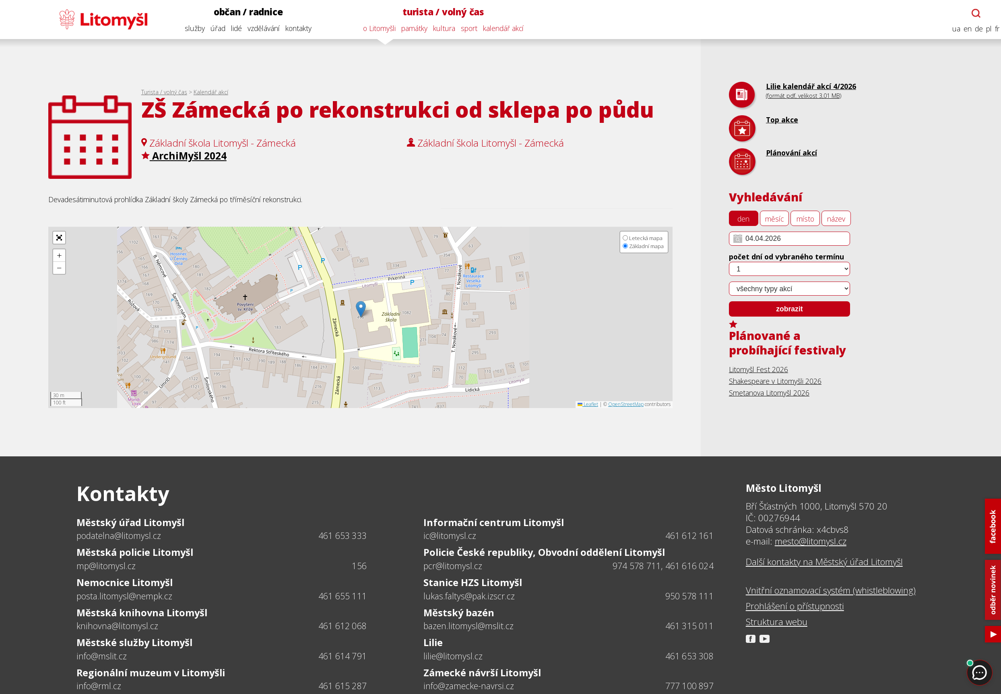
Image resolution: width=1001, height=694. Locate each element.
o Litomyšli (374, 28)
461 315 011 (689, 626)
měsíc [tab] (774, 219)
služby (190, 28)
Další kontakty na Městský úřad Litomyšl (824, 562)
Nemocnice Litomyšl (124, 582)
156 (359, 566)
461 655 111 (342, 596)
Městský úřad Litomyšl (130, 522)
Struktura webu (776, 622)
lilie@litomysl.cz (453, 655)
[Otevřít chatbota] (971, 13)
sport (464, 28)
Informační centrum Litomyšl (493, 522)
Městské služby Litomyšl (134, 642)
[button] (361, 309)
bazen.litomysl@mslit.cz (468, 625)
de (974, 28)
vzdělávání (259, 28)
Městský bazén (458, 612)
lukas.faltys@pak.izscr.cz (469, 595)
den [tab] (743, 219)
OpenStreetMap (626, 404)
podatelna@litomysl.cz (118, 535)
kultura (439, 28)
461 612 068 (342, 626)
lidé (231, 28)
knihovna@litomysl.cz (117, 625)
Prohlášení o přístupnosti (795, 606)
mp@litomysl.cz (106, 565)
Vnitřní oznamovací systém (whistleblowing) (831, 590)
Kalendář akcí (211, 92)
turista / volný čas (438, 12)
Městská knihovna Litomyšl (141, 612)
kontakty (294, 28)
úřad (213, 28)
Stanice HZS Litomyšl (472, 582)
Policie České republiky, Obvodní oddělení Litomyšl (544, 552)
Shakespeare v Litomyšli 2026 (775, 381)
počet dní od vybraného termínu (786, 256)
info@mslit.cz (101, 655)
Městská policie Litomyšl (134, 552)
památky (409, 28)
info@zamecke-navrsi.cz (468, 685)
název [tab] (836, 219)
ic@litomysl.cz (449, 535)
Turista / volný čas (164, 92)
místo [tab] (805, 219)
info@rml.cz (98, 685)
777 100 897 (689, 686)
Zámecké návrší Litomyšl (482, 672)
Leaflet (588, 404)
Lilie (433, 642)
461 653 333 (342, 535)
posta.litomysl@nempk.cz (124, 595)
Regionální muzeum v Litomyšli (150, 672)
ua (951, 28)
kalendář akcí (498, 28)
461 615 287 (342, 686)
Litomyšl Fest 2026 (758, 369)
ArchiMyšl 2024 (184, 155)
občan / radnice (243, 12)
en (963, 28)
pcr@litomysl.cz (452, 565)
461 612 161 (689, 535)
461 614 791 (342, 656)
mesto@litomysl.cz (810, 541)
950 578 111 (689, 596)
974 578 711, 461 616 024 (663, 566)
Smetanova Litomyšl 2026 (769, 393)
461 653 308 (689, 656)
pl (984, 28)
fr (992, 28)
